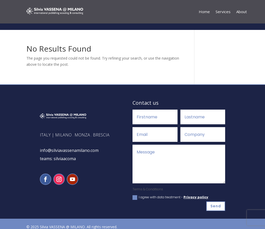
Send (215, 199)
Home (204, 12)
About (241, 12)
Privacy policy (195, 191)
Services (223, 12)
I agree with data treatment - (170, 191)
